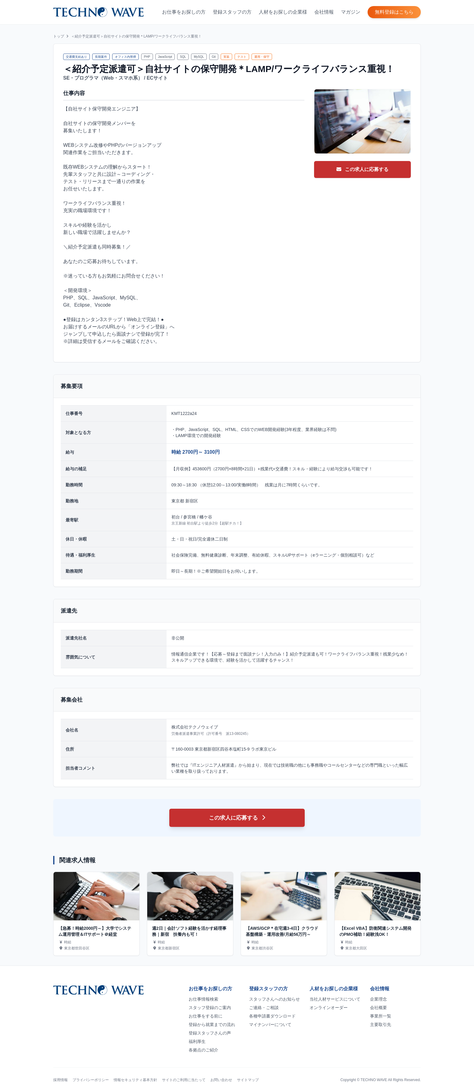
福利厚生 (197, 1041)
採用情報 (60, 1080)
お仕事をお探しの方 (184, 12)
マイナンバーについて (270, 1024)
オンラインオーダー (329, 1007)
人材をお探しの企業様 (283, 12)
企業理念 (378, 999)
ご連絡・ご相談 (264, 1007)
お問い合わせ (221, 1080)
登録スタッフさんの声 (210, 1033)
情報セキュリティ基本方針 (135, 1080)
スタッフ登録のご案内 (210, 1007)
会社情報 (324, 12)
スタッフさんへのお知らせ (274, 999)
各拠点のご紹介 (203, 1050)
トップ (58, 36)
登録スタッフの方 (232, 12)
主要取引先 (380, 1024)
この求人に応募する (362, 169)
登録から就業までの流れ (212, 1024)
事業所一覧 (380, 1016)
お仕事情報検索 (203, 999)
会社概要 (378, 1007)
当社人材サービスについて (335, 999)
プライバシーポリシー (91, 1080)
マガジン (350, 12)
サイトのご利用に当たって (184, 1080)
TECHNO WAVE (374, 1080)
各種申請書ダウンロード (272, 1016)
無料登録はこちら (394, 12)
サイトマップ (248, 1080)
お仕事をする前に (205, 1016)
